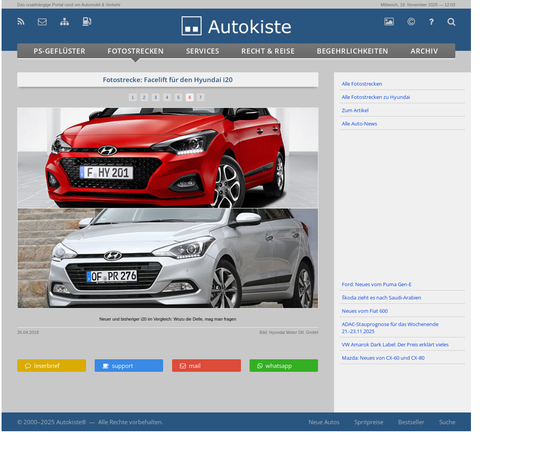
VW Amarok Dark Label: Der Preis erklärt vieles (395, 344)
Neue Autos (324, 422)
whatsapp (274, 365)
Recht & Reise (268, 51)
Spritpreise (368, 422)
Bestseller (411, 422)
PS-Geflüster (59, 51)
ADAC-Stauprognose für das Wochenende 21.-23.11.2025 (390, 328)
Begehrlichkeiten (352, 51)
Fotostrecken (135, 51)
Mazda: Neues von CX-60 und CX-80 (383, 357)
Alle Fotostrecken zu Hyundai (376, 96)
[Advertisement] (402, 204)
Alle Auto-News (359, 123)
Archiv (424, 51)
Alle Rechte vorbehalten (130, 422)
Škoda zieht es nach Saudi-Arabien (381, 297)
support (117, 365)
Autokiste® (71, 422)
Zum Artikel (355, 110)
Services (202, 51)
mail (190, 365)
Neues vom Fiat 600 (365, 310)
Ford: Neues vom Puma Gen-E (376, 284)
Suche (447, 422)
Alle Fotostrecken (362, 83)
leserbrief (42, 365)
